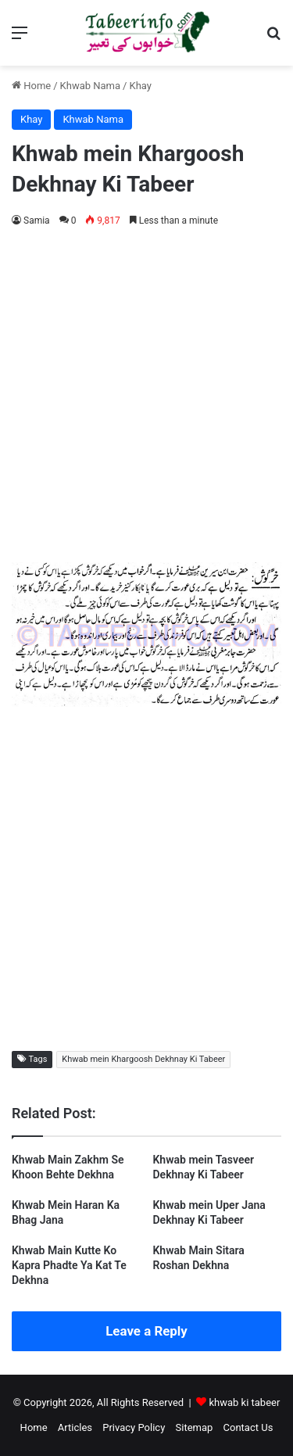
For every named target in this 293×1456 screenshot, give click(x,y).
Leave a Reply (146, 1331)
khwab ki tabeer (244, 1402)
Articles (75, 1427)
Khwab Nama (90, 85)
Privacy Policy (133, 1427)
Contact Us (248, 1427)
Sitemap (194, 1427)
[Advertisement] (146, 392)
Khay (140, 85)
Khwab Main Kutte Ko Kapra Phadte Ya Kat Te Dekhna (69, 1265)
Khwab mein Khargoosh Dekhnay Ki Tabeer (143, 1059)
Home (31, 85)
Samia (36, 220)
